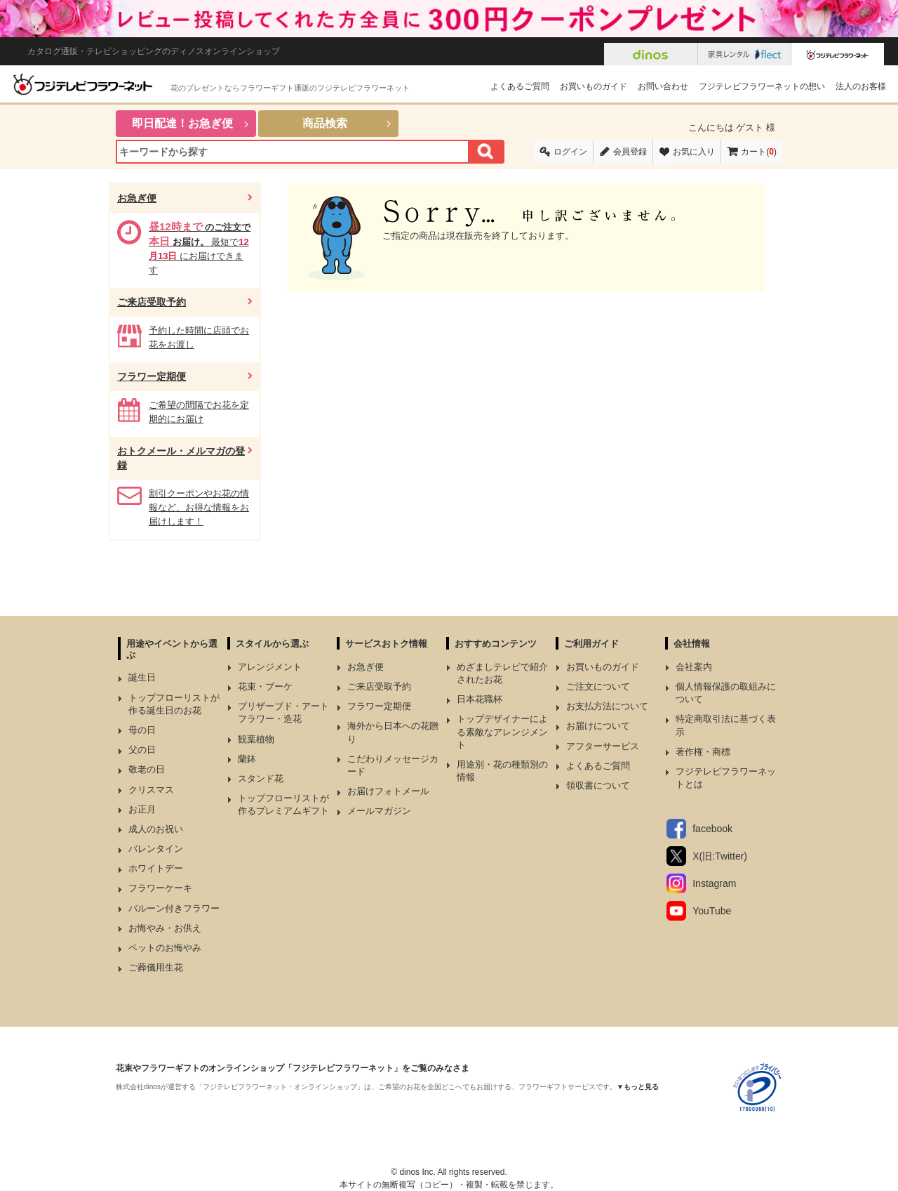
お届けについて (598, 725)
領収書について (598, 785)
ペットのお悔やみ (164, 947)
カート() (759, 152)
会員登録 (630, 152)
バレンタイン (155, 848)
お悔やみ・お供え (164, 928)
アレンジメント (270, 667)
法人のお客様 (861, 86)
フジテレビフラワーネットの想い (762, 86)
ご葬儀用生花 (155, 967)
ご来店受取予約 (151, 302)
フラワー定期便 (151, 376)
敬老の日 (146, 769)
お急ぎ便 (136, 198)
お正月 (142, 809)
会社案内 (694, 667)
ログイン (570, 152)
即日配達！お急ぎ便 (182, 123)
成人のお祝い (155, 829)
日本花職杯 (479, 699)
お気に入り (694, 152)
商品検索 (324, 123)
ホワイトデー (155, 868)
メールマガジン (379, 810)
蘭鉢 (247, 759)
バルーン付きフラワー (174, 908)
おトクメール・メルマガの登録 (181, 458)
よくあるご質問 (519, 86)
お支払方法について (607, 706)
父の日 (142, 749)
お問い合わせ (663, 86)
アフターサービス (602, 746)
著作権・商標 (703, 751)
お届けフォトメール (388, 791)
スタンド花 (260, 778)
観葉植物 (256, 739)
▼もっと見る (638, 1087)
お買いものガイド (593, 86)
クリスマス (151, 789)
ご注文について (598, 686)
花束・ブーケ (265, 686)
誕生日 (142, 677)
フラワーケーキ (160, 888)
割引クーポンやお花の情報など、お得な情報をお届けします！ (199, 507)
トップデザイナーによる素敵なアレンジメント (502, 731)
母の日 (142, 730)
